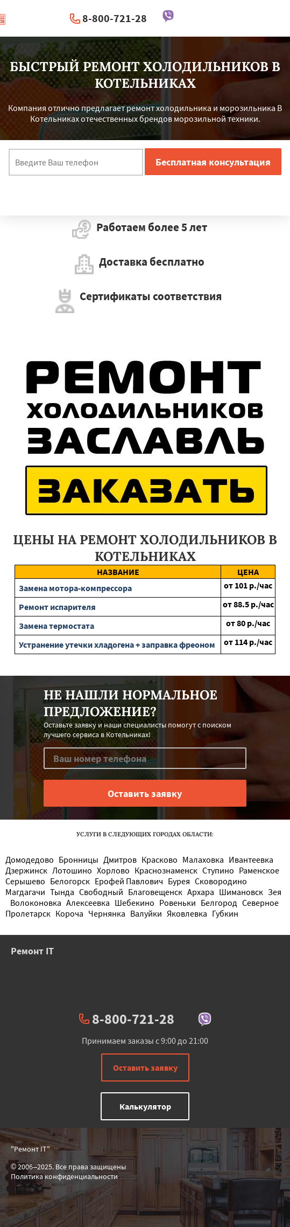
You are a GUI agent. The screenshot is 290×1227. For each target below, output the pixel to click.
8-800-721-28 (114, 18)
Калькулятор (145, 1106)
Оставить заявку (145, 1067)
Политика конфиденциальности (64, 1176)
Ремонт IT (32, 951)
